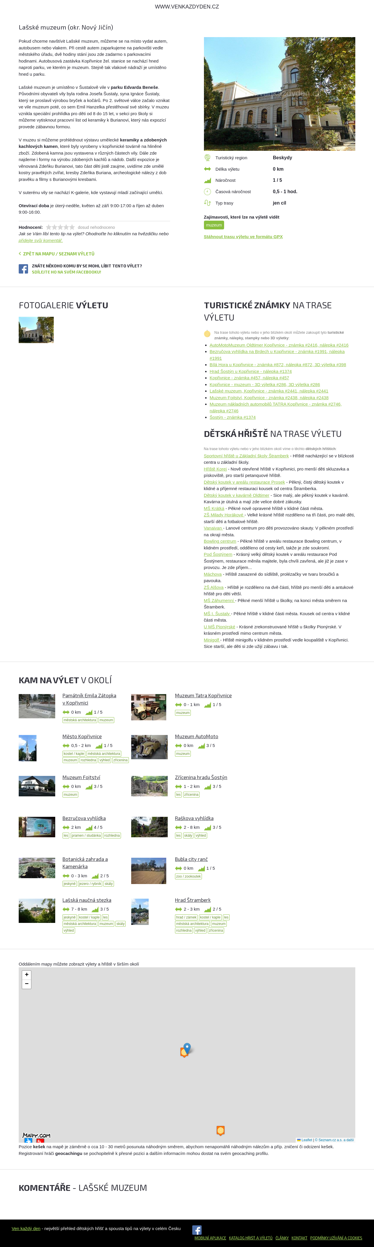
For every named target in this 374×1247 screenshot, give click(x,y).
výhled (105, 760)
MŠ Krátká (214, 508)
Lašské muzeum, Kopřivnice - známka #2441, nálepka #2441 (269, 390)
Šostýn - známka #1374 (233, 417)
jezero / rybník (90, 884)
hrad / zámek (186, 917)
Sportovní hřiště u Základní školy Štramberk (246, 455)
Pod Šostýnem (218, 554)
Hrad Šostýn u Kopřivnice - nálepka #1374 (251, 371)
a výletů (264, 1238)
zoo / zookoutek (188, 876)
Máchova (213, 574)
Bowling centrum (220, 541)
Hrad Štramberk (193, 900)
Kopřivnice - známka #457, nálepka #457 (249, 377)
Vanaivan (213, 527)
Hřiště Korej (215, 468)
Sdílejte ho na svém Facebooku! (66, 271)
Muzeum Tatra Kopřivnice (203, 695)
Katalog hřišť (242, 1238)
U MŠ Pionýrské (220, 626)
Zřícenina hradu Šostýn (201, 777)
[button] (187, 1049)
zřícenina (120, 760)
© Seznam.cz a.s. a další (334, 1140)
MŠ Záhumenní (219, 600)
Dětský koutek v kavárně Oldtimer (236, 495)
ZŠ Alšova (214, 587)
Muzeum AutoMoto (196, 736)
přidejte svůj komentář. (41, 240)
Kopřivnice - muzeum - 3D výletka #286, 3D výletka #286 (265, 384)
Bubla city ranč (191, 859)
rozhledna (88, 760)
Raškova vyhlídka (194, 818)
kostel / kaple (74, 754)
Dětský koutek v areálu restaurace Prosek (244, 482)
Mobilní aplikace (210, 1238)
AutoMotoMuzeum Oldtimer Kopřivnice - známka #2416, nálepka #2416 (279, 345)
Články (282, 1238)
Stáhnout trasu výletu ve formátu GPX (243, 236)
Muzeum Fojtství (81, 777)
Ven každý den (26, 1228)
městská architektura (80, 720)
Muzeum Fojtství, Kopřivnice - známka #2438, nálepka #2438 (269, 397)
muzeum (214, 225)
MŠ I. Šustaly (217, 613)
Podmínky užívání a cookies (336, 1238)
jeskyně (70, 884)
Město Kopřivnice (82, 736)
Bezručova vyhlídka (84, 818)
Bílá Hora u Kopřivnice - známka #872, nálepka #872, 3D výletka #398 (278, 364)
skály (188, 835)
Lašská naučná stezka (87, 900)
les (178, 795)
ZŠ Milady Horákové (224, 514)
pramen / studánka (86, 835)
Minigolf (212, 639)
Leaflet (304, 1140)
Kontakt (299, 1238)
